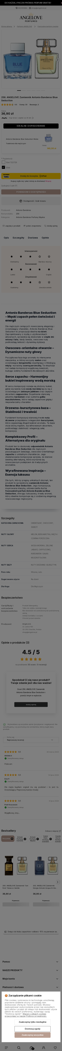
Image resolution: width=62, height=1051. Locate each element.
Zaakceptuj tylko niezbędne (32, 1022)
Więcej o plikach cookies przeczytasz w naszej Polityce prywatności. (26, 1015)
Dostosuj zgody (32, 1029)
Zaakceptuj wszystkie (32, 1035)
